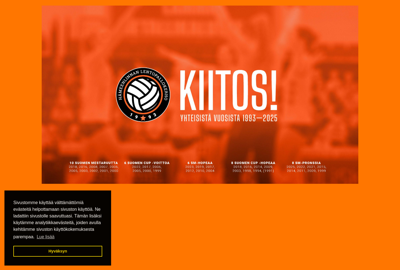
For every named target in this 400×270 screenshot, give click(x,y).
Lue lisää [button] (45, 236)
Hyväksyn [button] (57, 251)
